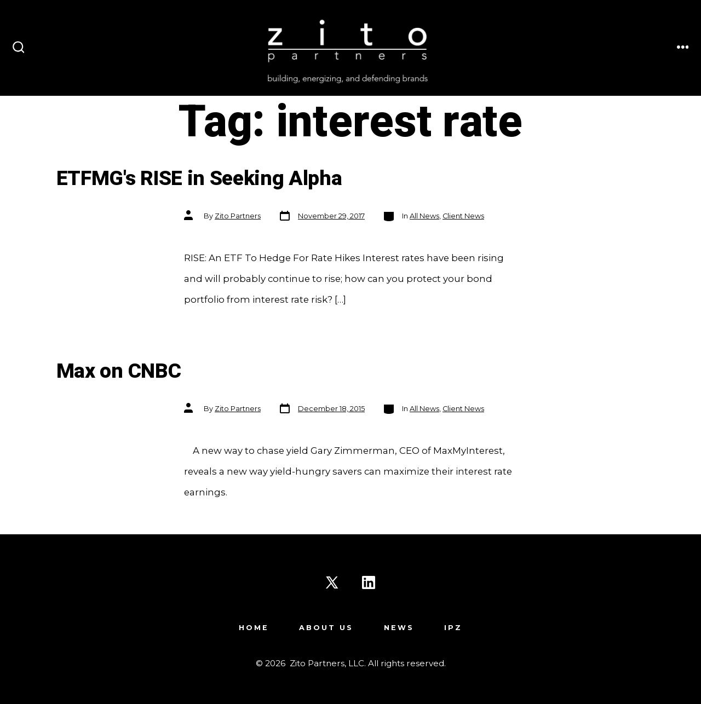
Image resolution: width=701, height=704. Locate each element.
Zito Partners (238, 216)
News (399, 628)
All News (424, 216)
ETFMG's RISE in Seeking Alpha (199, 179)
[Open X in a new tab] (332, 582)
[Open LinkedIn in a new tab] (368, 582)
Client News (463, 216)
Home (254, 628)
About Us (326, 628)
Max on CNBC (118, 371)
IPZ (453, 628)
